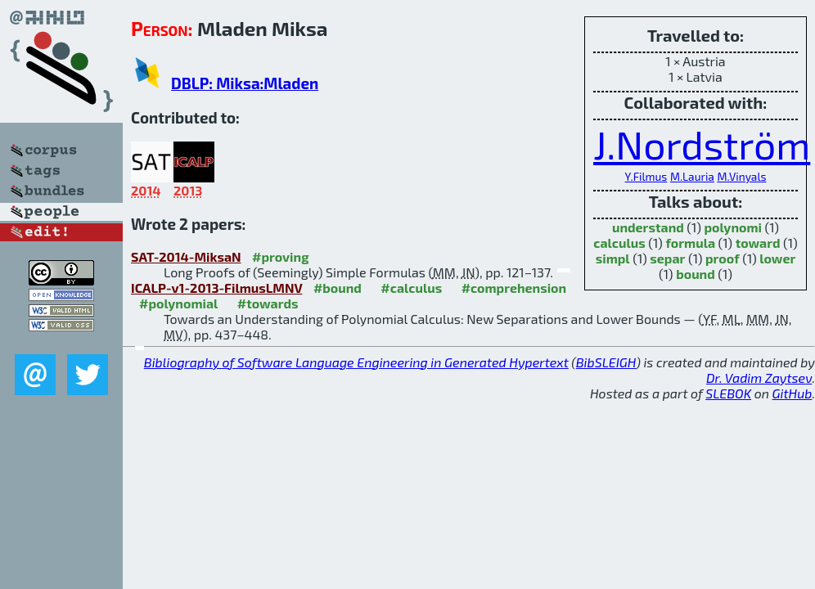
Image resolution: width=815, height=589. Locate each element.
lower (777, 258)
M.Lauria (692, 176)
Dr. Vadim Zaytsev (759, 377)
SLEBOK (728, 393)
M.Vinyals (741, 176)
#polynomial (178, 303)
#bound (337, 287)
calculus (619, 242)
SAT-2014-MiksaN (186, 256)
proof (722, 258)
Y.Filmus (646, 176)
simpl (613, 258)
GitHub (792, 393)
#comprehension (514, 287)
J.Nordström (701, 144)
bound (695, 273)
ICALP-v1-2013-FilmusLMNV (216, 287)
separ (667, 258)
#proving (280, 256)
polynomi (733, 227)
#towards (268, 303)
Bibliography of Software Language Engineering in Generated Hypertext (356, 362)
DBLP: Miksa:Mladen (244, 83)
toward (758, 242)
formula (690, 242)
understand (648, 227)
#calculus (411, 287)
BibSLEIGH (606, 362)
